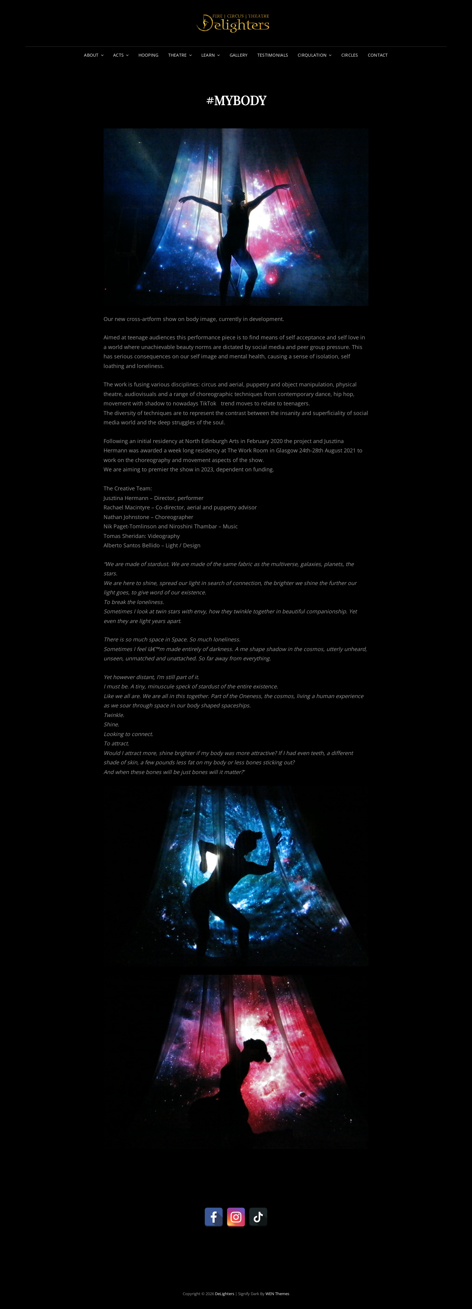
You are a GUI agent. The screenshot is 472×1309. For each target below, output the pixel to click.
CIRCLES (349, 55)
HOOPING (148, 55)
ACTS (118, 55)
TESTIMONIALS (272, 55)
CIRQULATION (312, 55)
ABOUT (91, 55)
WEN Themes (277, 1293)
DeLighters (224, 1293)
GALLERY (239, 55)
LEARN (208, 55)
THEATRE (177, 55)
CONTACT (378, 55)
